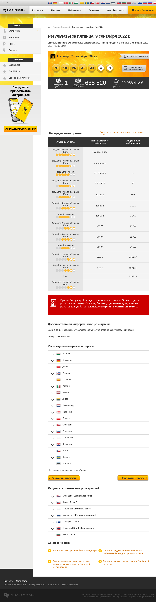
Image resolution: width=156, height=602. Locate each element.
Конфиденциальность (37, 585)
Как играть (14, 37)
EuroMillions (14, 71)
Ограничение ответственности (15, 585)
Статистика (14, 31)
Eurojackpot (14, 65)
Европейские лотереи (19, 78)
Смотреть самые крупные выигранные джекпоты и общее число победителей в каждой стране (72, 564)
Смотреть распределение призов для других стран (121, 133)
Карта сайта (21, 581)
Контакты (8, 581)
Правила (13, 50)
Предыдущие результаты (64, 478)
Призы (12, 44)
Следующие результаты (133, 478)
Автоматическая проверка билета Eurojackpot (74, 550)
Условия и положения (70, 585)
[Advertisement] (98, 111)
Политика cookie (54, 585)
